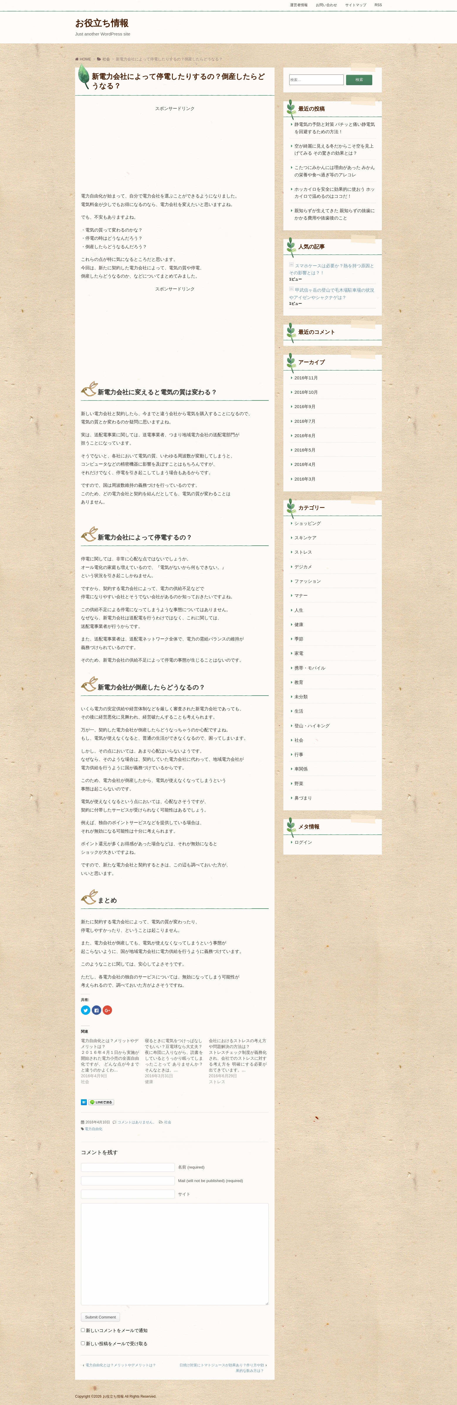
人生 (298, 610)
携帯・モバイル (309, 667)
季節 (298, 638)
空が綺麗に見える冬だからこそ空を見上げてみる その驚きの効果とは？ (334, 149)
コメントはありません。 (137, 1122)
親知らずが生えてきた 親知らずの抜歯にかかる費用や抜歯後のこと (334, 214)
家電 (298, 653)
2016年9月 (305, 406)
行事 (298, 754)
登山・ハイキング (312, 725)
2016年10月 (306, 392)
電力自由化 (93, 1129)
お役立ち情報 (101, 23)
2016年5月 (305, 449)
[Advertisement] (175, 149)
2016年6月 (305, 435)
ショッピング (307, 523)
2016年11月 (306, 377)
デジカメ (303, 566)
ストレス (303, 552)
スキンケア (305, 537)
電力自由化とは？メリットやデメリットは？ (121, 1365)
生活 (298, 711)
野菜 (298, 783)
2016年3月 (305, 478)
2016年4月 (305, 464)
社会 (167, 1122)
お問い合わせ (326, 5)
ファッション (307, 581)
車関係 (301, 768)
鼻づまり (303, 797)
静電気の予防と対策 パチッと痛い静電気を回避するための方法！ (334, 128)
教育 (298, 682)
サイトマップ (355, 5)
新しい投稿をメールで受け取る (117, 1343)
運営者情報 (299, 5)
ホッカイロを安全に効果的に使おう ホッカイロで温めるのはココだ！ (334, 193)
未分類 (301, 696)
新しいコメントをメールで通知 (117, 1330)
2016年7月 (305, 421)
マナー (301, 595)
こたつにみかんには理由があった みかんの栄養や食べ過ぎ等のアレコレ (334, 171)
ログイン (303, 842)
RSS (378, 5)
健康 (298, 624)
